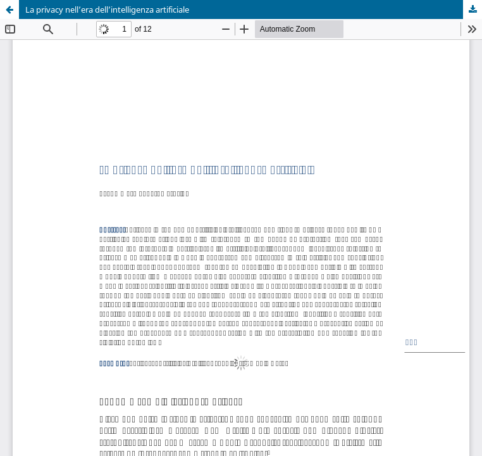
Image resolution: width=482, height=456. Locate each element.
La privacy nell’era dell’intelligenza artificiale (107, 9)
